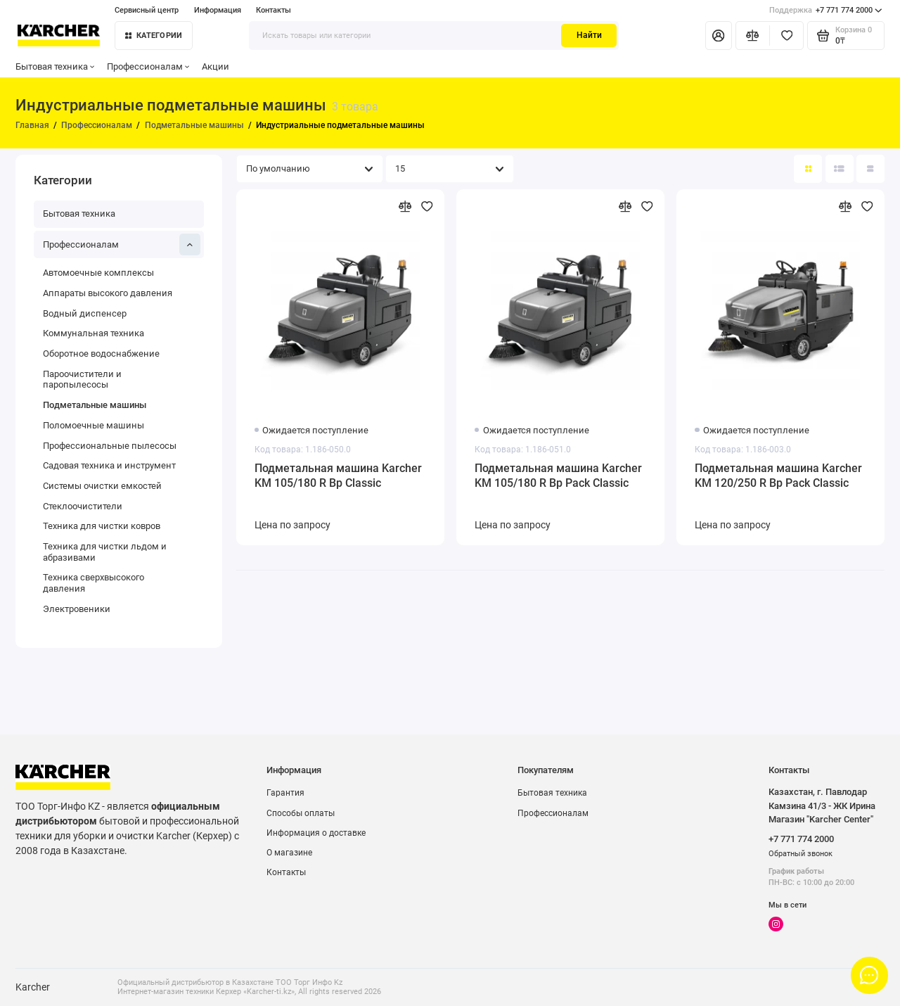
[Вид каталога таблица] (870, 169)
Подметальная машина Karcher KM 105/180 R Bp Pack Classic (558, 475)
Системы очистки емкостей (102, 485)
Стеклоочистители (82, 506)
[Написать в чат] (869, 975)
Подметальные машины (94, 405)
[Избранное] (786, 35)
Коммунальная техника (93, 333)
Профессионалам (148, 66)
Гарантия (285, 793)
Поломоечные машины (93, 425)
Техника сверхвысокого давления (93, 583)
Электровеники (76, 609)
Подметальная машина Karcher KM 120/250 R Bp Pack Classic (778, 475)
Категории (154, 35)
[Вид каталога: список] (839, 169)
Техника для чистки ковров (101, 526)
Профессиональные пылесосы (109, 445)
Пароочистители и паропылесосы (82, 379)
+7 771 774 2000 (825, 10)
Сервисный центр (147, 10)
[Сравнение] (752, 35)
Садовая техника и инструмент (109, 465)
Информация (217, 10)
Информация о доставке (316, 833)
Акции (215, 66)
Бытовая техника (55, 66)
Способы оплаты (300, 813)
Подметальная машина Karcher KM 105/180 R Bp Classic (338, 475)
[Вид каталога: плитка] (808, 169)
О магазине (289, 853)
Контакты (273, 10)
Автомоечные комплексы (98, 272)
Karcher (32, 987)
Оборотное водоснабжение (101, 353)
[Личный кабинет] (718, 35)
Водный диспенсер (85, 313)
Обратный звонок (800, 853)
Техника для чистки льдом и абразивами (105, 552)
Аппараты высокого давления (107, 293)
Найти (589, 35)
